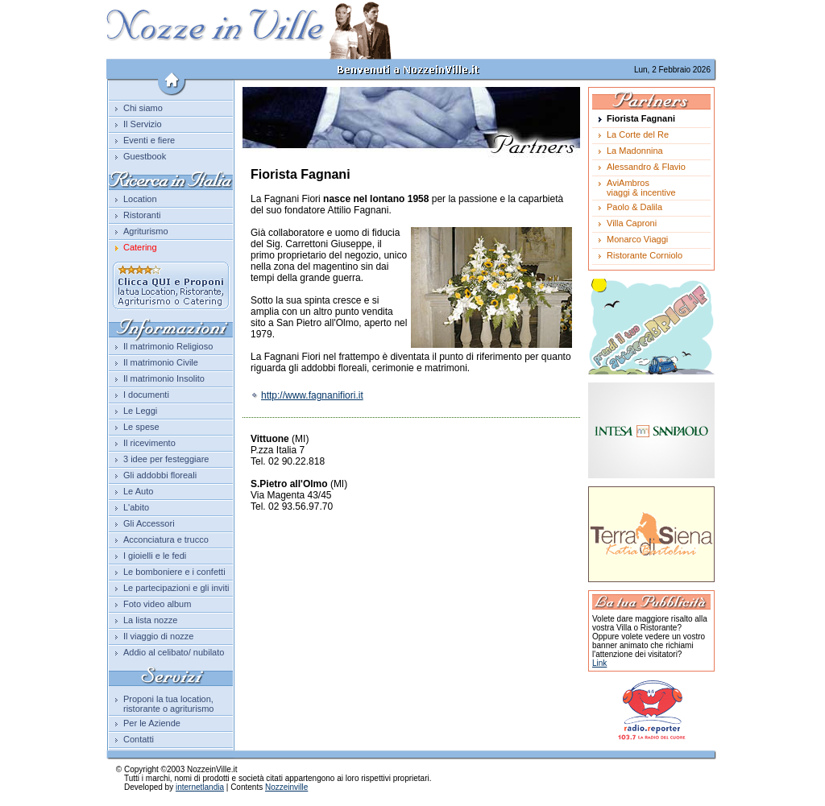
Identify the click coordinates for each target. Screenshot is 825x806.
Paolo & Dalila (634, 207)
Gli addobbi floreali (160, 475)
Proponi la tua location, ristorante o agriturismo (168, 703)
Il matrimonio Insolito (164, 378)
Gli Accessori (149, 523)
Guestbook (144, 156)
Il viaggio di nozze (158, 636)
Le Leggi (140, 410)
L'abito (136, 507)
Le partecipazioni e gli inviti (176, 588)
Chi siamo (143, 108)
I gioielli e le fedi (154, 555)
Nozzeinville (286, 787)
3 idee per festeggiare (166, 459)
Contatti (138, 739)
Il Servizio (142, 124)
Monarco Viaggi (637, 239)
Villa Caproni (632, 223)
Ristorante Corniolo (644, 255)
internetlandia (200, 787)
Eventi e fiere (149, 140)
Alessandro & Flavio (646, 167)
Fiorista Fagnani (641, 118)
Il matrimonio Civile (160, 362)
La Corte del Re (638, 134)
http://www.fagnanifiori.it (307, 395)
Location (140, 199)
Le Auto (138, 491)
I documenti (146, 394)
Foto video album (157, 604)
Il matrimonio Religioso (168, 346)
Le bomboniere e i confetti (174, 572)
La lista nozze (150, 620)
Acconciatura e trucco (166, 539)
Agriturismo (145, 231)
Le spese (141, 427)
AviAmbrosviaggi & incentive (641, 187)
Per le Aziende (151, 723)
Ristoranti (141, 215)
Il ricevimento (149, 443)
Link (599, 663)
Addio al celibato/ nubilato (173, 652)
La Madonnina (635, 150)
